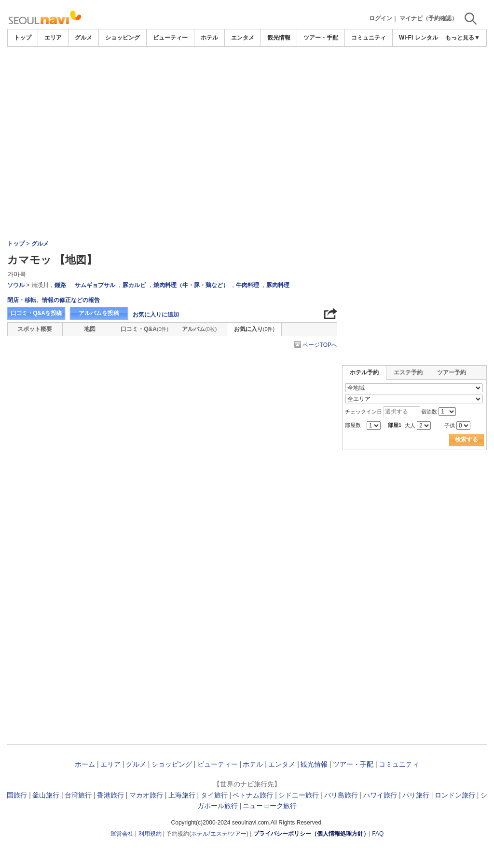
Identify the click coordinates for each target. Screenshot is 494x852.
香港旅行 (110, 795)
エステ (219, 833)
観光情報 (278, 37)
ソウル (16, 285)
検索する (466, 439)
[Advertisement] (247, 73)
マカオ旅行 (146, 795)
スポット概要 (34, 329)
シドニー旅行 (298, 795)
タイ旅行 (214, 795)
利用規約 (150, 833)
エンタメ (242, 37)
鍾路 (60, 285)
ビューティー (170, 37)
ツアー (238, 833)
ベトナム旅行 (253, 795)
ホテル (209, 37)
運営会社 (122, 833)
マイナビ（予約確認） (428, 18)
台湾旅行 (78, 795)
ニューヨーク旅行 (270, 806)
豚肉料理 (277, 285)
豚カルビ (134, 285)
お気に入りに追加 (156, 314)
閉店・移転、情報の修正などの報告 (53, 300)
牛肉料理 (247, 285)
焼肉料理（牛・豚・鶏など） (191, 285)
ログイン (380, 18)
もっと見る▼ (462, 37)
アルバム (199, 329)
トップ (22, 37)
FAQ (378, 833)
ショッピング (122, 37)
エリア (53, 37)
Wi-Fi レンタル (418, 37)
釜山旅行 (45, 795)
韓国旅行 (13, 795)
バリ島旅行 (341, 795)
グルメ (83, 37)
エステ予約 (408, 372)
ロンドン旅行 (455, 795)
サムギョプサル (95, 285)
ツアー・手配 (320, 37)
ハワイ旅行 (380, 795)
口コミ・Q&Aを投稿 (36, 313)
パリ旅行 (415, 795)
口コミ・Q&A (144, 329)
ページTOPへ (319, 345)
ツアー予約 (451, 372)
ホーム (85, 764)
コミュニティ (368, 37)
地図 (90, 329)
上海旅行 (181, 795)
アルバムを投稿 (99, 313)
